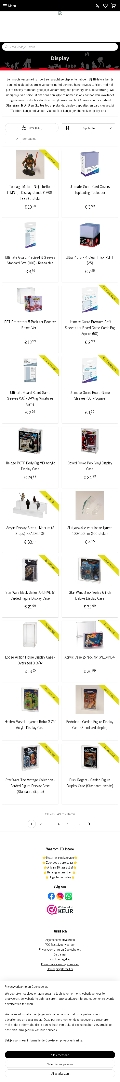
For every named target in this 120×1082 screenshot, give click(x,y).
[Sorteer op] (88, 128)
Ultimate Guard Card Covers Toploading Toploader (90, 190)
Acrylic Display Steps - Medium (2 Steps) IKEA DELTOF (30, 531)
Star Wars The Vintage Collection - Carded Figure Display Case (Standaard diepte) (30, 785)
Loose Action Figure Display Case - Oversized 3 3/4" (30, 660)
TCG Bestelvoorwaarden (60, 944)
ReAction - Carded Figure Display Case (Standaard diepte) (89, 725)
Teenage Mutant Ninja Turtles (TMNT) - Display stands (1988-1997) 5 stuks (30, 192)
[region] (60, 1018)
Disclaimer (60, 954)
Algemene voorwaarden (60, 939)
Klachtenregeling (60, 959)
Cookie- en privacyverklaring (63, 1040)
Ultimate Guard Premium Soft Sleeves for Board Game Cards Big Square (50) (90, 327)
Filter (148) (31, 128)
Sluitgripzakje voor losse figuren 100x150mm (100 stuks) (89, 531)
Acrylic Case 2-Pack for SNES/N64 (90, 657)
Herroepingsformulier (60, 968)
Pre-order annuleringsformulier (60, 964)
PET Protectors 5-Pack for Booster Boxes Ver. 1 (30, 325)
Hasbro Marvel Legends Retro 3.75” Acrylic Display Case (30, 725)
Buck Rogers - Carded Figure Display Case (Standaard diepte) (90, 783)
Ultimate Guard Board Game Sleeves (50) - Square (90, 395)
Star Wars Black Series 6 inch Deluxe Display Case (90, 595)
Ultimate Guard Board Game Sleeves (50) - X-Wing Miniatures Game (30, 398)
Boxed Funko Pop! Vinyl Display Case (90, 466)
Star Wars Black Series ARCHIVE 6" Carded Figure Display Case (30, 595)
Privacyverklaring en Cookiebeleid (60, 949)
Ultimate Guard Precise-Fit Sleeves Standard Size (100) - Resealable (30, 260)
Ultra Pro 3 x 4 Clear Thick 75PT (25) (90, 260)
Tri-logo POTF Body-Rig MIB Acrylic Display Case (30, 466)
